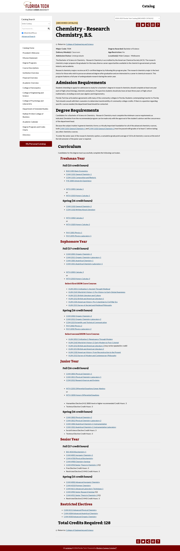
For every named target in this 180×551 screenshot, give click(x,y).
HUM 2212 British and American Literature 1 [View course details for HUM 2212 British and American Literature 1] (86, 299)
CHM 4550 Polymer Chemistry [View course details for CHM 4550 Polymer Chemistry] (78, 485)
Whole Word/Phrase (30, 33)
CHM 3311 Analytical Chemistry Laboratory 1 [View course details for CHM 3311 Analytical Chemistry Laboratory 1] (84, 264)
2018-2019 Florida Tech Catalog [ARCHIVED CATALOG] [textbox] (134, 18)
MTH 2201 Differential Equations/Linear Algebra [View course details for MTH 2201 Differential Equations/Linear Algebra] (85, 388)
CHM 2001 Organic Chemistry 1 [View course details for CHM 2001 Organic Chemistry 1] (79, 254)
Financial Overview (30, 78)
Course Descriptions (31, 68)
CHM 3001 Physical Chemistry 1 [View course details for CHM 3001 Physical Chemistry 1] (79, 374)
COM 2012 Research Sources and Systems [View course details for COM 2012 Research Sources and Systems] (82, 380)
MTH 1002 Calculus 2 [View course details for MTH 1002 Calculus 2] (75, 218)
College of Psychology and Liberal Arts (33, 102)
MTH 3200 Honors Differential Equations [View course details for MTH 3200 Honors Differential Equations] (82, 395)
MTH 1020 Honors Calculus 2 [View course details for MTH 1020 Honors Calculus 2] (78, 224)
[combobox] (137, 18)
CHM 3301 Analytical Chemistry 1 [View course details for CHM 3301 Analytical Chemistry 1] (79, 260)
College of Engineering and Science (33, 94)
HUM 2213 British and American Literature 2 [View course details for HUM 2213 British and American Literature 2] (86, 349)
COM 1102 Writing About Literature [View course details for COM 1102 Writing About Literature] (80, 209)
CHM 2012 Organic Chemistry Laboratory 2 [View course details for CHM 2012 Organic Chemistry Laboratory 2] (83, 319)
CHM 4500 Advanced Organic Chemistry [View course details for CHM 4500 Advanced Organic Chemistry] (80, 516)
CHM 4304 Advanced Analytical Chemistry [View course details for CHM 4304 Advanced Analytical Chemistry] (81, 513)
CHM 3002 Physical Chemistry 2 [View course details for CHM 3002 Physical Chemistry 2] (79, 417)
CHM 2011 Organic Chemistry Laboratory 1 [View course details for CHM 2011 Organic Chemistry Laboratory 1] (83, 257)
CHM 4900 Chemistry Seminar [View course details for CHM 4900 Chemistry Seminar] (78, 461)
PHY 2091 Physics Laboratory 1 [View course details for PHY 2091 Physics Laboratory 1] (78, 236)
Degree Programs (30, 63)
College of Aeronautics (32, 88)
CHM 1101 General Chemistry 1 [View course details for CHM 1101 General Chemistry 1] (72, 128)
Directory (26, 135)
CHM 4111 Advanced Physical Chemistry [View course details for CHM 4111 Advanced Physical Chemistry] (80, 510)
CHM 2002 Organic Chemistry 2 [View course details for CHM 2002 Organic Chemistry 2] (79, 316)
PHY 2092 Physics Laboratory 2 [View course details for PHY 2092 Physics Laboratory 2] (78, 329)
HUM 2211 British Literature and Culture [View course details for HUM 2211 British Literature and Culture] (84, 295)
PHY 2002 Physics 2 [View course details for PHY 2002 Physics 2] (74, 326)
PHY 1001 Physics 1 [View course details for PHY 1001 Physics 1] (74, 232)
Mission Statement (30, 58)
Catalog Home (28, 48)
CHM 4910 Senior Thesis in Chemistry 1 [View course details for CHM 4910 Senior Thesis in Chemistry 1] (82, 465)
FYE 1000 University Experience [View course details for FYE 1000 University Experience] (78, 181)
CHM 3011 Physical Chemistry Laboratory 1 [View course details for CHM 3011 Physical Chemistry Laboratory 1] (83, 377)
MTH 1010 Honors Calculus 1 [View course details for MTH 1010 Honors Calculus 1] (78, 195)
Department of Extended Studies (35, 109)
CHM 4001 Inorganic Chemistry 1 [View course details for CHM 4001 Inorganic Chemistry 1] (79, 455)
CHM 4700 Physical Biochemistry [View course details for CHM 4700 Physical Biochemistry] (79, 458)
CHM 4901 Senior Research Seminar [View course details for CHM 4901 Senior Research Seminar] (80, 492)
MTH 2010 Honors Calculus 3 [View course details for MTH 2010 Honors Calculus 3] (78, 279)
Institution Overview (31, 73)
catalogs (68, 548)
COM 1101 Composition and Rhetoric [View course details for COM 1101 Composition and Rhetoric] (81, 177)
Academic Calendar (30, 122)
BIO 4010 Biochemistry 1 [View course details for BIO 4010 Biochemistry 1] (76, 452)
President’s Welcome (31, 53)
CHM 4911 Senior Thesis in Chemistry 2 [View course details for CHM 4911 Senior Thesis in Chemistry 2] (82, 495)
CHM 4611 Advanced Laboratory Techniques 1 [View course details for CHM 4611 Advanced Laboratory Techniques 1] (84, 489)
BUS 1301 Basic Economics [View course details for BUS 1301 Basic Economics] (77, 171)
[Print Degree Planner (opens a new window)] (138, 25)
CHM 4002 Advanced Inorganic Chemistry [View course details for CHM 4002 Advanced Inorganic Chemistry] (83, 482)
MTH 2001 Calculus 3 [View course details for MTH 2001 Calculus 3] (75, 272)
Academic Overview (31, 83)
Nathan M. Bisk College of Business (33, 115)
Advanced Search (28, 36)
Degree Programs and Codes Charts (34, 128)
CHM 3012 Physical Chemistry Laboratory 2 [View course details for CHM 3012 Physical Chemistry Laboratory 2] (83, 420)
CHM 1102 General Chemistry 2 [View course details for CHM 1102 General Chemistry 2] (101, 128)
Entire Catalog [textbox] (27, 24)
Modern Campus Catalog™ (106, 548)
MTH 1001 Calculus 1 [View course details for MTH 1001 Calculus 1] (75, 189)
